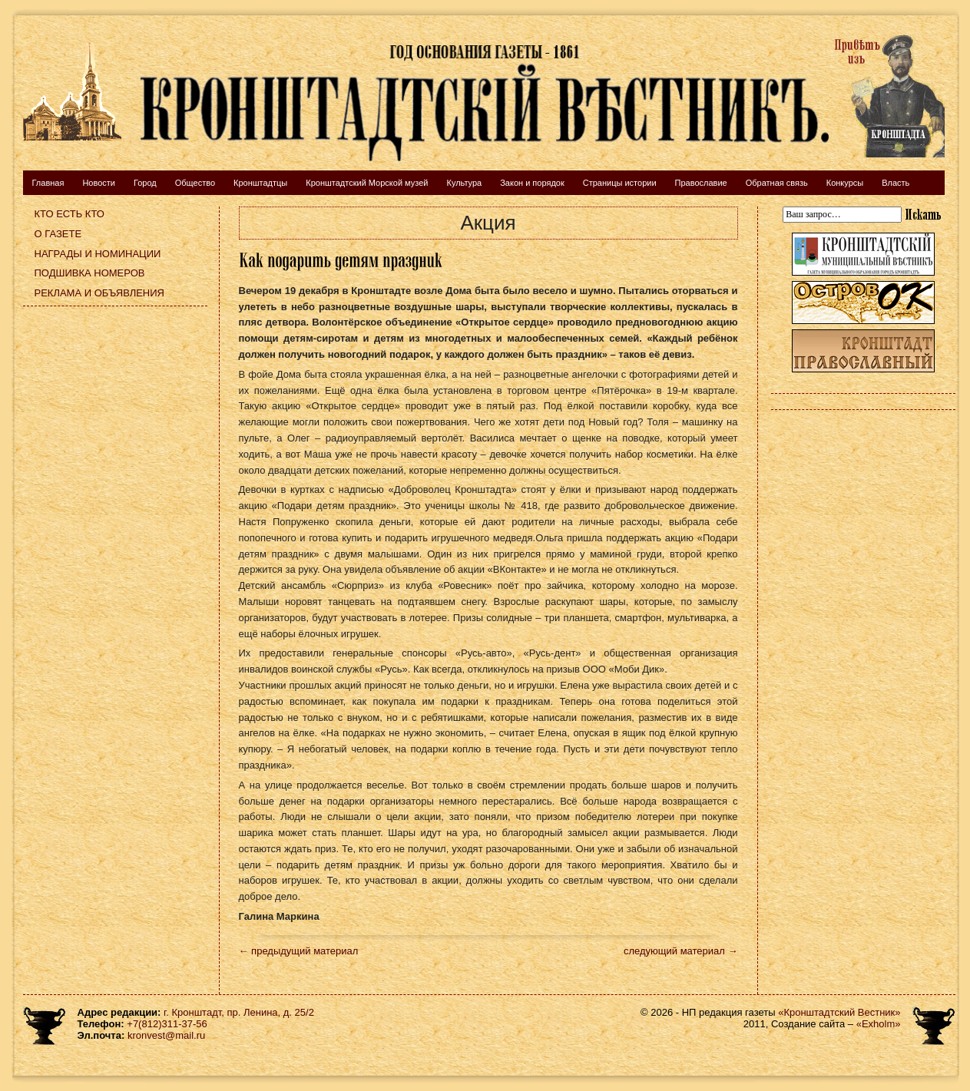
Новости (98, 182)
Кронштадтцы (260, 182)
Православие (701, 182)
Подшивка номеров (90, 273)
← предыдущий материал (299, 951)
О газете (58, 234)
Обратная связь (777, 182)
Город (145, 182)
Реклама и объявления (100, 293)
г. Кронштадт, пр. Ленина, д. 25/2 (239, 1012)
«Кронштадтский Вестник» (839, 1012)
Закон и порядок (532, 182)
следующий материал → (681, 951)
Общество (195, 182)
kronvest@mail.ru (166, 1035)
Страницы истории (620, 182)
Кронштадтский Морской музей (367, 182)
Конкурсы (844, 182)
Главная (48, 182)
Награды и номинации (98, 254)
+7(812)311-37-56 (167, 1024)
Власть (895, 182)
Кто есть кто (69, 214)
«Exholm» (878, 1024)
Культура (464, 182)
